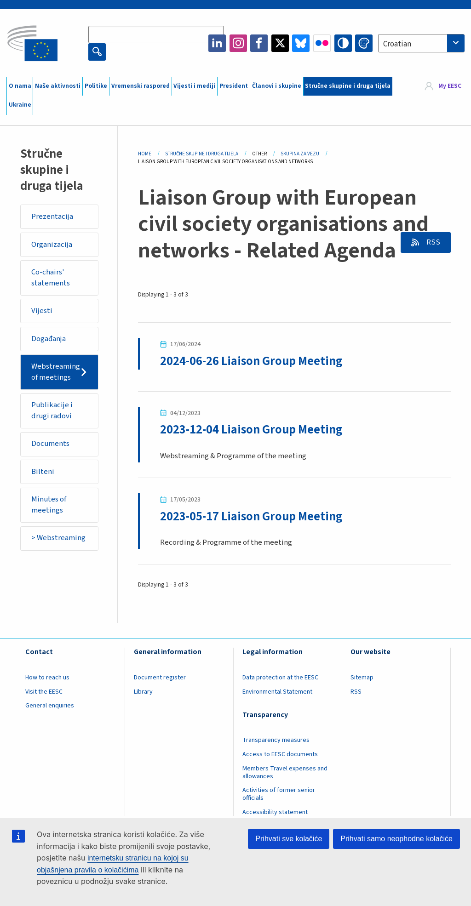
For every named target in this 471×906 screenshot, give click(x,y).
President (233, 86)
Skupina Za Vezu (300, 153)
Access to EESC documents (280, 754)
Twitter (280, 43)
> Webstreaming (58, 537)
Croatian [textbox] (397, 44)
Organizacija (51, 244)
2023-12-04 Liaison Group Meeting (251, 430)
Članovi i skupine (276, 86)
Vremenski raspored (140, 86)
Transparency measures (276, 740)
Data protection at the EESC (280, 677)
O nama (20, 86)
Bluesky (301, 43)
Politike (96, 86)
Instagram (238, 43)
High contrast (343, 43)
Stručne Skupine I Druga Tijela (201, 153)
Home (144, 153)
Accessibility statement (275, 812)
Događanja (48, 338)
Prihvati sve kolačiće (288, 839)
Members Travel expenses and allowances (284, 772)
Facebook (259, 43)
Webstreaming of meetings (55, 372)
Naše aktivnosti (57, 86)
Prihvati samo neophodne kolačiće (396, 839)
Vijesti (41, 310)
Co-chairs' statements (50, 278)
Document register (160, 677)
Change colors (364, 43)
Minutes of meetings (48, 505)
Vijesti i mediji (194, 86)
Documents (50, 443)
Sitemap (361, 677)
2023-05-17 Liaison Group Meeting (251, 516)
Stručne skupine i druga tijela (348, 86)
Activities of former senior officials (278, 794)
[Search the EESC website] (156, 34)
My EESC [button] (449, 86)
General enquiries (49, 705)
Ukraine (20, 104)
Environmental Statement (277, 691)
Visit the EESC (44, 691)
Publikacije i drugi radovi (52, 410)
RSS (432, 242)
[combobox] (421, 43)
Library (143, 691)
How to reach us (47, 677)
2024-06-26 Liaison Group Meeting (251, 361)
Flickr (322, 43)
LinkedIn (217, 43)
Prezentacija (52, 216)
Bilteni (42, 471)
